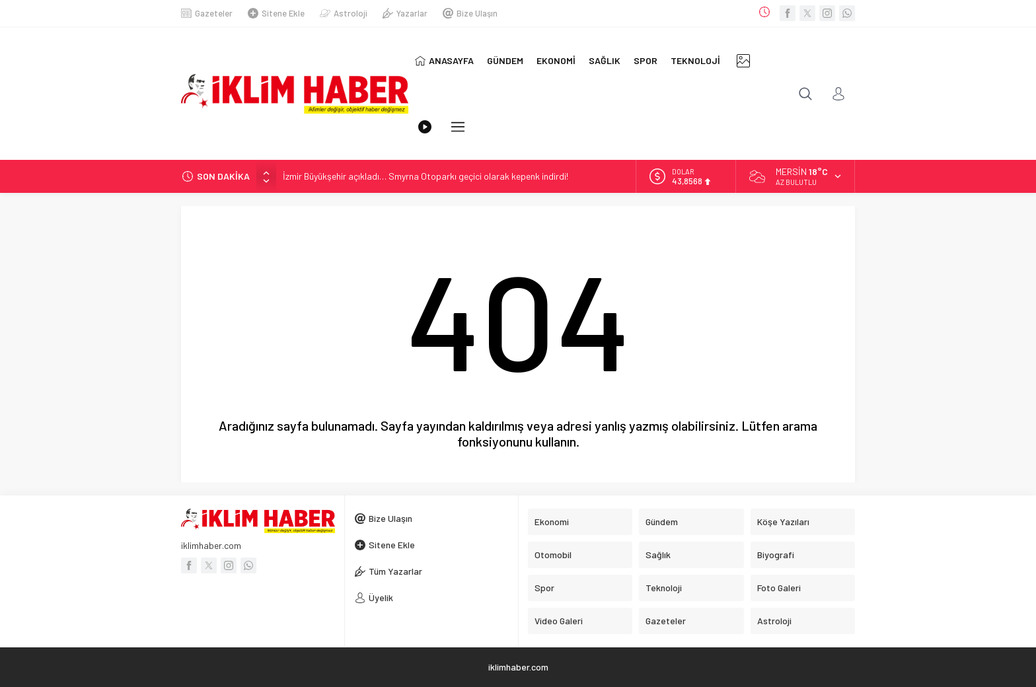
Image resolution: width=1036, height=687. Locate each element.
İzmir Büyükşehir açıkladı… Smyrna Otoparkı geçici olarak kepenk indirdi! (425, 176)
